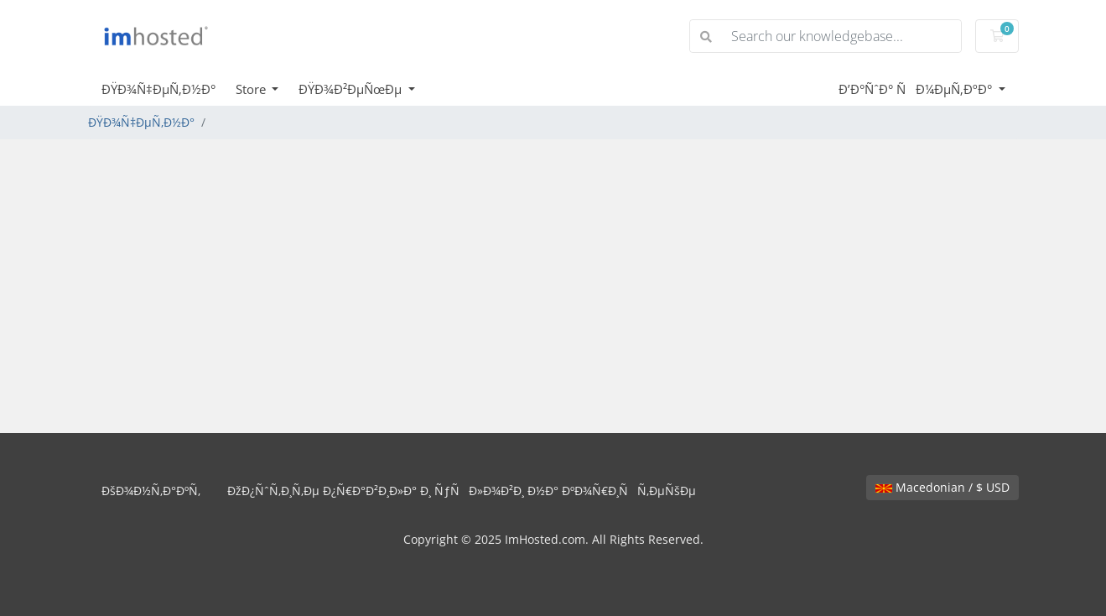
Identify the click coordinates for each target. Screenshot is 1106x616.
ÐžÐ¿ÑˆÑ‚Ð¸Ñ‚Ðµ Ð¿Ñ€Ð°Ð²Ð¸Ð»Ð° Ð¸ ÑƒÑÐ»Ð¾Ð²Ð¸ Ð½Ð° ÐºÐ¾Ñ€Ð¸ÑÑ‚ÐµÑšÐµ (461, 491)
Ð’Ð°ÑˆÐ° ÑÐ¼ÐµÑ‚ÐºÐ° (917, 89)
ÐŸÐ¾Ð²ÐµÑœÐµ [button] (352, 89)
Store (252, 89)
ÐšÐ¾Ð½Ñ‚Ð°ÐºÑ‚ (150, 491)
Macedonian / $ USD (942, 487)
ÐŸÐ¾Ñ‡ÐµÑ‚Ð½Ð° (158, 89)
